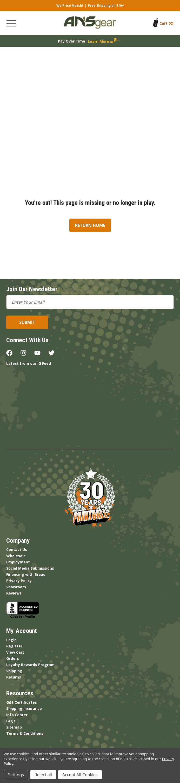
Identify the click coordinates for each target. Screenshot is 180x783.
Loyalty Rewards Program (30, 664)
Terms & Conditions (24, 733)
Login (11, 639)
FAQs (11, 720)
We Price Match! (69, 5)
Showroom (16, 586)
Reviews (14, 593)
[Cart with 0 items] (166, 23)
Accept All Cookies (80, 775)
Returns (13, 677)
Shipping (14, 670)
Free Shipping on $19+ (106, 5)
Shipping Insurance (24, 708)
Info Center (17, 714)
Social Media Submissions (30, 568)
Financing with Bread (25, 574)
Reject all (43, 775)
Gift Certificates (21, 702)
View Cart (15, 652)
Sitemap (14, 727)
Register (14, 646)
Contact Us (16, 549)
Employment (18, 562)
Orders (12, 658)
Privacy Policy (19, 580)
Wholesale (16, 555)
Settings (16, 775)
